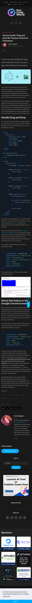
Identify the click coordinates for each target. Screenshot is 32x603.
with (5, 2)
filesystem (4, 398)
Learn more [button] (6, 596)
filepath (24, 395)
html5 (11, 398)
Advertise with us (13, 2)
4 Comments (6, 446)
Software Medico (20, 422)
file (9, 395)
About (20, 2)
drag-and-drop (16, 395)
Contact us (26, 2)
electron (4, 395)
